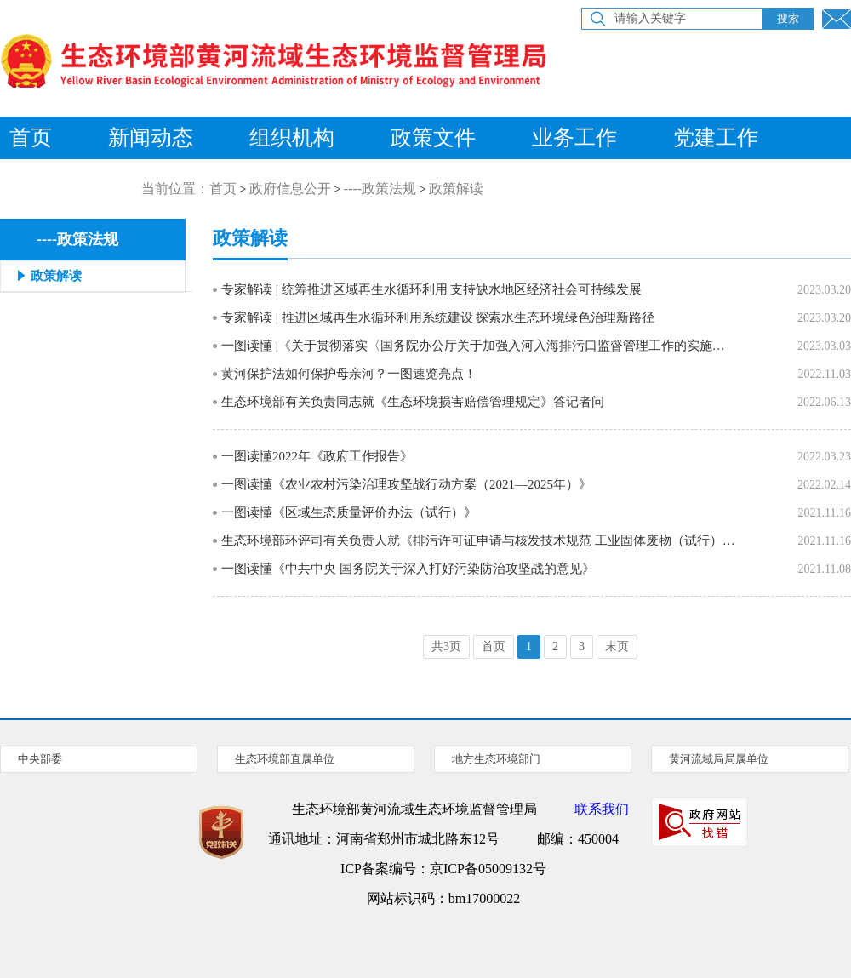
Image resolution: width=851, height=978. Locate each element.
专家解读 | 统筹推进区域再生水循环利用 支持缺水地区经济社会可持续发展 (431, 289)
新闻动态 (150, 137)
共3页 (446, 646)
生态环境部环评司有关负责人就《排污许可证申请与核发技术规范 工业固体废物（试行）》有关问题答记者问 (478, 540)
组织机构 (291, 137)
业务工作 (574, 137)
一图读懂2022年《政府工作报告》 (317, 456)
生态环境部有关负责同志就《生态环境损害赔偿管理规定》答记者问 (412, 402)
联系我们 (601, 809)
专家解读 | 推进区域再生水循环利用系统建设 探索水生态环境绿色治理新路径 (437, 317)
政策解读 (456, 188)
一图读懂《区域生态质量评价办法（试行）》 (349, 512)
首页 (223, 188)
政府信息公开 (290, 188)
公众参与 (73, 180)
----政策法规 (380, 188)
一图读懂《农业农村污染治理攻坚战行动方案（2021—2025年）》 (406, 484)
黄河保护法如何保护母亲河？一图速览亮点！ (349, 373)
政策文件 (433, 137)
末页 (617, 646)
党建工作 (715, 137)
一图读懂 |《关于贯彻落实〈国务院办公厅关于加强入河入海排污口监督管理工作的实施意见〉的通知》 (478, 345)
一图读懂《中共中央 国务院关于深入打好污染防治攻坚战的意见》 (408, 568)
